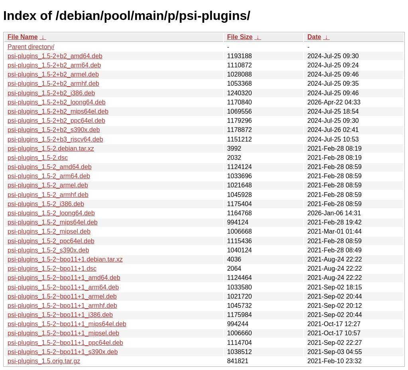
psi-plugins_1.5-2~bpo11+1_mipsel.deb (63, 333)
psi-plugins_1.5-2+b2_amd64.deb (55, 56)
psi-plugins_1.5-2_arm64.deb (49, 176)
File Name (23, 36)
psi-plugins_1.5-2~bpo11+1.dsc (52, 268)
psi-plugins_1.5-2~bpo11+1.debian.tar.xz (65, 259)
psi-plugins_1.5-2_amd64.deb (50, 166)
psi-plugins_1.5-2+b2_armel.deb (53, 74)
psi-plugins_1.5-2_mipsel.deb (49, 231)
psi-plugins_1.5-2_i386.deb (46, 204)
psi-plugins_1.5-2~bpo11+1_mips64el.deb (67, 324)
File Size (240, 36)
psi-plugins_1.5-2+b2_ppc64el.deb (56, 120)
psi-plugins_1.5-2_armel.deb (48, 185)
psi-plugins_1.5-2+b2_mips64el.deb (58, 111)
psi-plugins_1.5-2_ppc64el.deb (51, 241)
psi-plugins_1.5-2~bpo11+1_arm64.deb (63, 287)
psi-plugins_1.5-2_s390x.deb (48, 250)
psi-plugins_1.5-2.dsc (38, 157)
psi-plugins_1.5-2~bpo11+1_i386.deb (60, 314)
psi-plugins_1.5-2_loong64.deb (51, 213)
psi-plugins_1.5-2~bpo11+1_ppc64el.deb (65, 342)
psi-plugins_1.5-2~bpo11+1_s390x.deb (63, 351)
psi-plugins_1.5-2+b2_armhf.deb (53, 83)
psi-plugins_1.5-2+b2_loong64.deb (57, 102)
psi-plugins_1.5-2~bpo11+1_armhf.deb (62, 305)
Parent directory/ (31, 46)
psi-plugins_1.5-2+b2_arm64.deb (54, 65)
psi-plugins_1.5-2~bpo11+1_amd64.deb (64, 277)
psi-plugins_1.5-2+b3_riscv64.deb (55, 139)
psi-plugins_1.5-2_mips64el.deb (53, 222)
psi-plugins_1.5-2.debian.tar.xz (51, 148)
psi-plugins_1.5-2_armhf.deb (48, 194)
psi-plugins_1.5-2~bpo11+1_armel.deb (62, 296)
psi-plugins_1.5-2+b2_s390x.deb (54, 129)
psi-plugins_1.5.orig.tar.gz (44, 361)
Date (314, 36)
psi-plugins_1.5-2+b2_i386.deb (51, 93)
